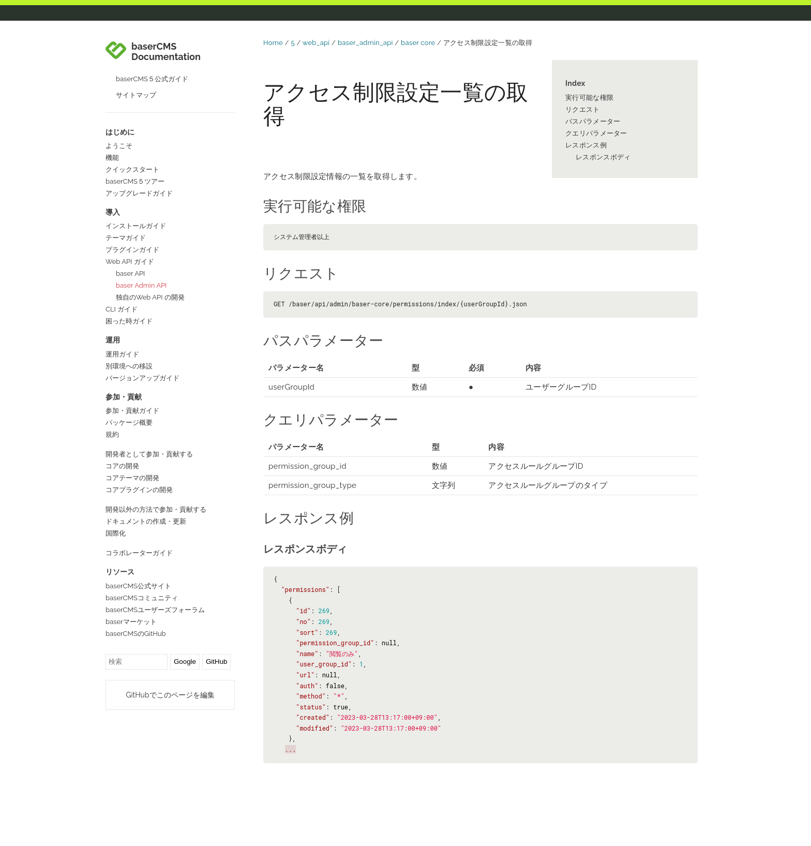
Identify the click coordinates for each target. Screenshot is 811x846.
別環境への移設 (129, 366)
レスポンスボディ (603, 157)
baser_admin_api (365, 43)
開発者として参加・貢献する (149, 454)
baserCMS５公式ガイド (152, 79)
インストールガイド (136, 226)
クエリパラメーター (596, 133)
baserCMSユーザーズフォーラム (155, 610)
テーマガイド (126, 238)
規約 (112, 434)
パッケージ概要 (129, 422)
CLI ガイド (122, 309)
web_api (316, 43)
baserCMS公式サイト (138, 586)
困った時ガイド (129, 321)
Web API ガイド (130, 261)
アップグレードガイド (139, 193)
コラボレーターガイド (139, 553)
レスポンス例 (586, 145)
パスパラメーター (592, 121)
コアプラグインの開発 (139, 490)
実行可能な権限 (589, 97)
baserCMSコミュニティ (142, 598)
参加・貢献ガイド (132, 410)
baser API (130, 273)
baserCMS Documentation (166, 51)
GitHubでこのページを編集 (170, 695)
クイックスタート (132, 169)
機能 (112, 157)
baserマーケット (131, 622)
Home (273, 43)
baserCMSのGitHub (136, 633)
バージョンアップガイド (142, 378)
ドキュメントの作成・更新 (146, 521)
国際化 (116, 533)
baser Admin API (141, 285)
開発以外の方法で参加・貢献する (156, 509)
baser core (418, 43)
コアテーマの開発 (132, 478)
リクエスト (582, 109)
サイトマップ (136, 95)
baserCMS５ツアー (135, 181)
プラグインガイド (132, 250)
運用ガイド (122, 354)
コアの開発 (122, 466)
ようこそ (119, 146)
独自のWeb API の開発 (150, 297)
